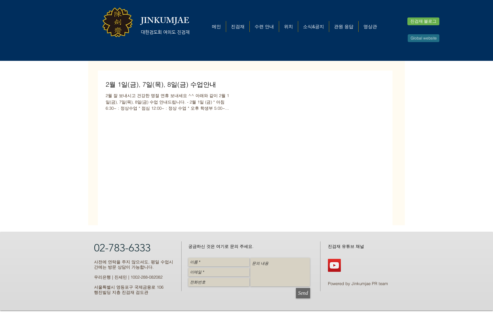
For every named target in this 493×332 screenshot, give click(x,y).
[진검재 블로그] (423, 21)
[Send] (303, 293)
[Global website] (423, 38)
